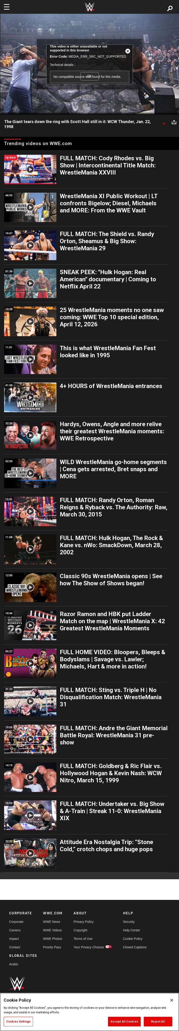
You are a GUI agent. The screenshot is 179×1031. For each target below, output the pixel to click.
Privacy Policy (84, 922)
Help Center (131, 930)
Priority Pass (52, 947)
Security (129, 922)
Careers (15, 930)
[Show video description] (164, 122)
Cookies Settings (18, 1021)
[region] (89, 1012)
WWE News (51, 922)
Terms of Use (83, 939)
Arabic (13, 964)
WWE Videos (52, 930)
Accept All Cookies (124, 1021)
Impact (14, 939)
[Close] (172, 1000)
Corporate (16, 922)
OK (89, 76)
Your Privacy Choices (89, 947)
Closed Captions (135, 947)
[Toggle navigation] (6, 7)
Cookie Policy (133, 939)
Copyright (80, 930)
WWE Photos (52, 939)
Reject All (158, 1021)
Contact (14, 947)
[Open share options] (174, 122)
